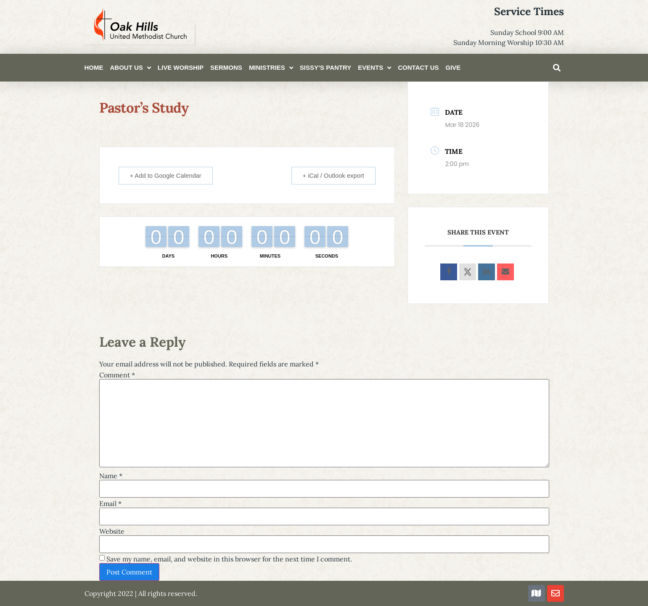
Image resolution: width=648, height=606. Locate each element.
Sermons (226, 67)
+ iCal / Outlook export (332, 175)
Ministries (271, 68)
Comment (117, 375)
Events (374, 68)
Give (452, 67)
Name (110, 475)
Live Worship (181, 67)
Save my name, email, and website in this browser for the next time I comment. (229, 559)
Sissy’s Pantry (326, 67)
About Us (130, 68)
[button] (556, 68)
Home (94, 67)
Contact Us (418, 67)
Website (111, 531)
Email (110, 503)
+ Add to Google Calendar (167, 175)
